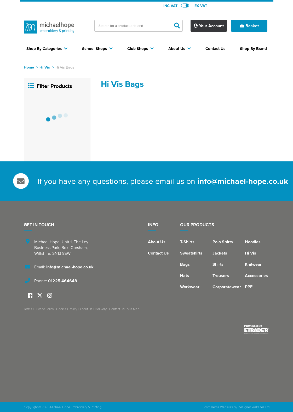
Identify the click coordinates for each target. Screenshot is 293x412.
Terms (28, 309)
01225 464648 (62, 281)
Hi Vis (44, 67)
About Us (156, 242)
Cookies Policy (66, 309)
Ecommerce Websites (218, 407)
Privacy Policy (44, 309)
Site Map (133, 309)
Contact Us (158, 253)
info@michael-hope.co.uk (242, 181)
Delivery (101, 309)
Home (29, 67)
